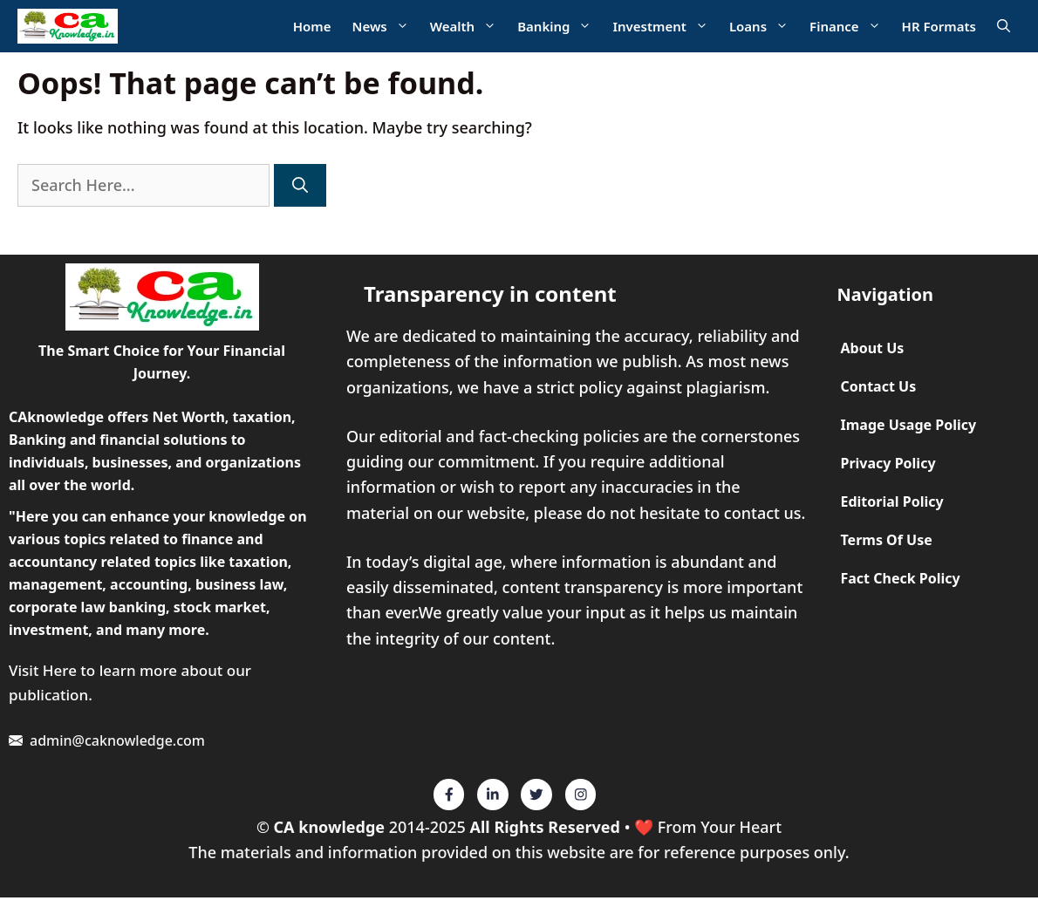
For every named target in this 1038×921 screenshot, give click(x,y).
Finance (850, 27)
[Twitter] (449, 794)
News (386, 27)
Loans (764, 27)
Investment (665, 27)
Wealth (468, 27)
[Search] (300, 185)
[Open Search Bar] (1004, 27)
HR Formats (939, 26)
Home (312, 26)
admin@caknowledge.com (117, 740)
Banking (559, 27)
